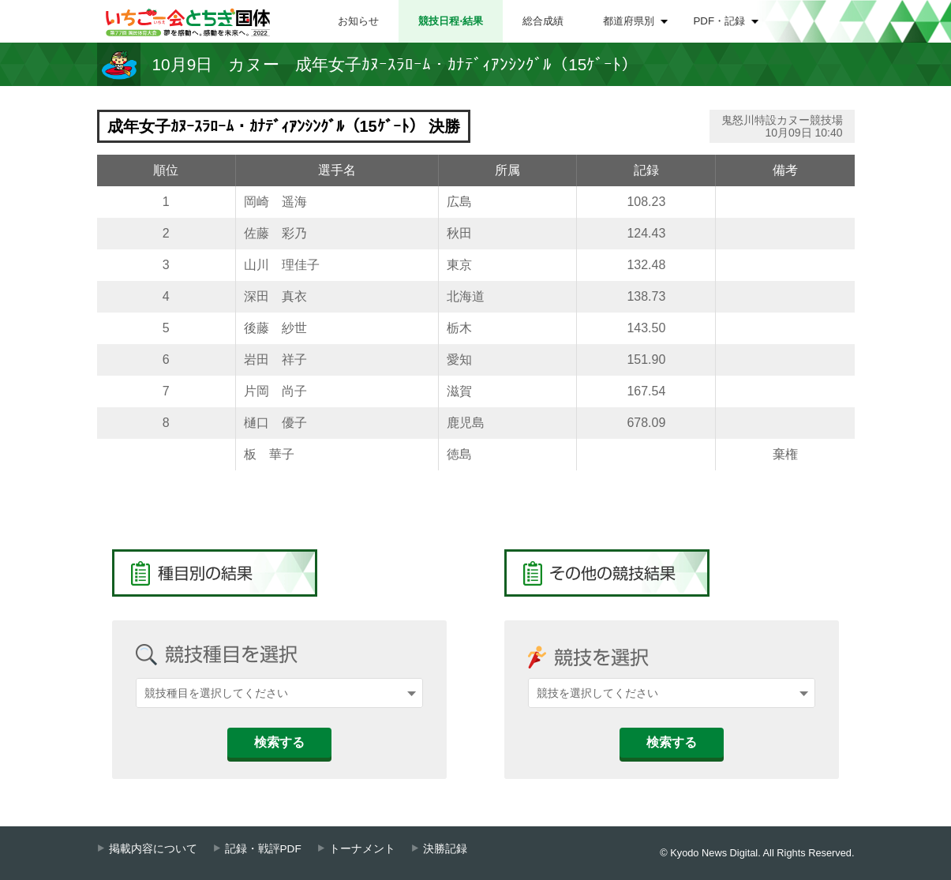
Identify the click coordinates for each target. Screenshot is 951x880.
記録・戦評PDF (263, 849)
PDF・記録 (720, 21)
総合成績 (542, 21)
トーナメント (362, 849)
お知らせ (358, 21)
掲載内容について (153, 849)
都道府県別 (628, 21)
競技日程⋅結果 (450, 21)
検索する (279, 742)
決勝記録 (445, 849)
